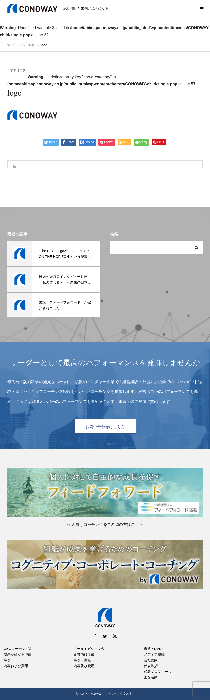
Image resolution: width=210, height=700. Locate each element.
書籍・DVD (153, 649)
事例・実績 (82, 660)
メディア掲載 (154, 654)
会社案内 (151, 660)
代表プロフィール (158, 672)
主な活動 (151, 677)
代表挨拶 (151, 666)
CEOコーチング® (17, 649)
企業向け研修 (84, 654)
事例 (7, 660)
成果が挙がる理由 (17, 654)
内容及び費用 (84, 666)
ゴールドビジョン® (89, 649)
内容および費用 (16, 666)
